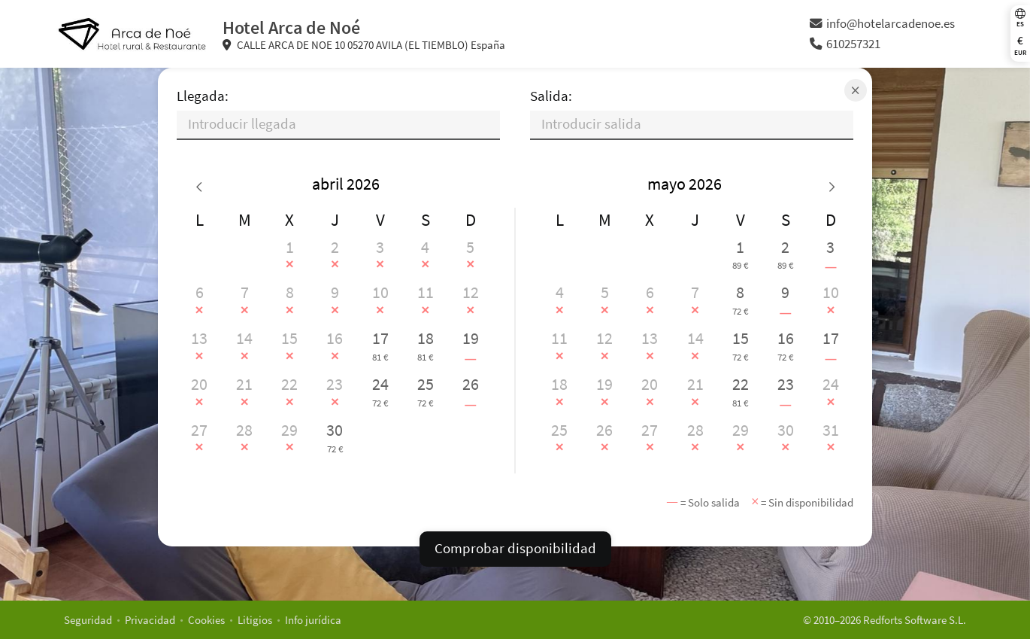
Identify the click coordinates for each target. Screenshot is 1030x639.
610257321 (845, 44)
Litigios (255, 620)
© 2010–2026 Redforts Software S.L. (884, 620)
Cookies (206, 620)
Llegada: (203, 96)
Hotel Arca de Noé (291, 27)
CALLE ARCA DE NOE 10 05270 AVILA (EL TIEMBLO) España (364, 45)
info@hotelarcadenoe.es (882, 24)
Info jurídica (313, 620)
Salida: (551, 96)
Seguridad (88, 620)
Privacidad (150, 620)
